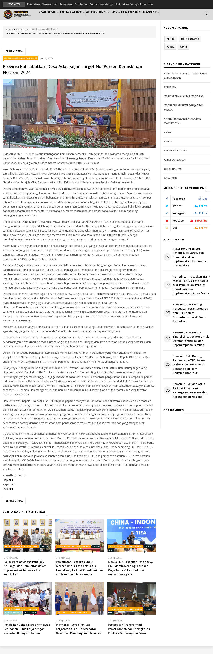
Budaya (168, 149)
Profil (59, 18)
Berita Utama (14, 59)
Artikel (171, 46)
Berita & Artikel (81, 18)
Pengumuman (124, 18)
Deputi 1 (8, 488)
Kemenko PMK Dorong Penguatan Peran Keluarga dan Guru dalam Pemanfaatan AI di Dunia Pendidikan (190, 320)
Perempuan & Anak (174, 167)
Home (44, 18)
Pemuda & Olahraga (175, 158)
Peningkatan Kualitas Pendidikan (35, 37)
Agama (168, 140)
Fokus (170, 54)
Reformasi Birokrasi (165, 18)
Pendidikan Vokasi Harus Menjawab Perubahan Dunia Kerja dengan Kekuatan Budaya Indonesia (90, 4)
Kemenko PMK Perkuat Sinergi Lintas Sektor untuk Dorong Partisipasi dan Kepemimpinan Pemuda (191, 346)
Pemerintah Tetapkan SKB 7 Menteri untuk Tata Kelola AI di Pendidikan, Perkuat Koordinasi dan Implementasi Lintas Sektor (191, 293)
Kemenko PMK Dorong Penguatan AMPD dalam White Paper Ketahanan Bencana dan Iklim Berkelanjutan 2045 (189, 372)
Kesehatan (170, 95)
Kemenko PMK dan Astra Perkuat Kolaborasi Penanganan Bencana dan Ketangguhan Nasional (190, 398)
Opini (183, 54)
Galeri (103, 18)
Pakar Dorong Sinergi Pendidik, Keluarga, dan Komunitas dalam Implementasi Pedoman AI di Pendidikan (190, 265)
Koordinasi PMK (13, 621)
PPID (142, 18)
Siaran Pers (30, 621)
